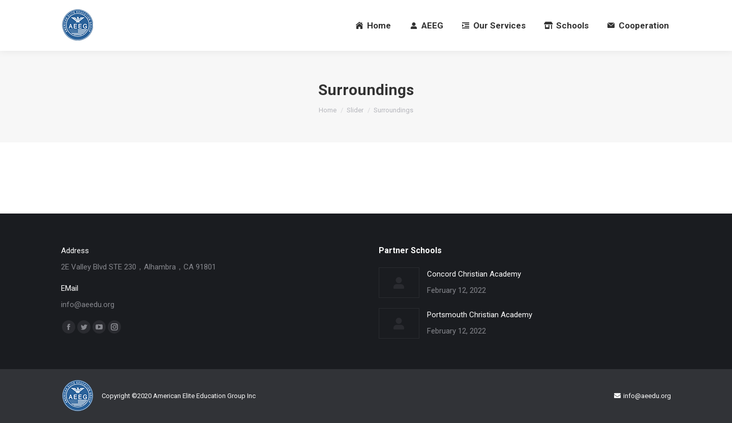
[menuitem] (373, 25)
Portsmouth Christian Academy (479, 314)
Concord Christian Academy (474, 274)
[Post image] (399, 282)
